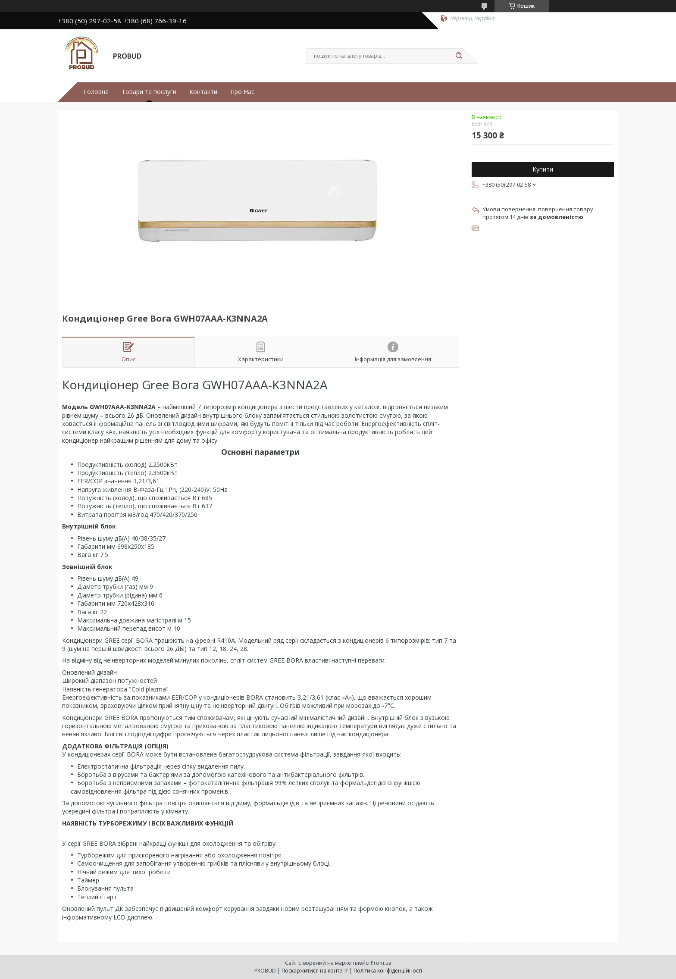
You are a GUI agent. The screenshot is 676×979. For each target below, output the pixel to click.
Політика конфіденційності (388, 970)
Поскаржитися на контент (315, 970)
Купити (542, 169)
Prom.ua (381, 962)
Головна (96, 92)
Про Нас (242, 92)
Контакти (203, 92)
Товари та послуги (149, 92)
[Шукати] (458, 56)
